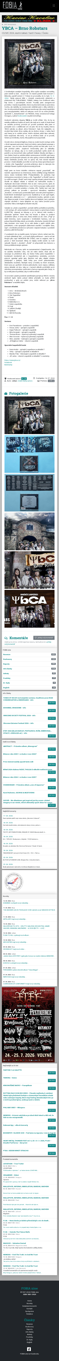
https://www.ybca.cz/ (12, 360)
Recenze (29, 1324)
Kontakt (29, 1309)
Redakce (29, 1314)
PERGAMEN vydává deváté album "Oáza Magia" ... (21, 969)
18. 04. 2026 (8, 823)
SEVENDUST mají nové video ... (14, 948)
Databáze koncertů (29, 1306)
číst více (52, 703)
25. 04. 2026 (8, 864)
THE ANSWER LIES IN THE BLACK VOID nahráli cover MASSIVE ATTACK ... (29, 910)
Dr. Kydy (29, 1340)
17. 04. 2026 (8, 816)
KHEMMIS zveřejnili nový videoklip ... (16, 902)
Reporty (29, 1329)
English (29, 1342)
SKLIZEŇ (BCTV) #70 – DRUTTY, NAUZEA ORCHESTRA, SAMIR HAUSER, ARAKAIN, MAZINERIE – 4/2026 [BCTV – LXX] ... (26, 926)
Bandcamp (8, 365)
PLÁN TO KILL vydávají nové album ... (16, 934)
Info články (29, 1332)
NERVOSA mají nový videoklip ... (15, 976)
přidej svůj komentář (44, 638)
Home (29, 1301)
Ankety (29, 1334)
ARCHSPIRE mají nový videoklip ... (15, 941)
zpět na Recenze (9, 24)
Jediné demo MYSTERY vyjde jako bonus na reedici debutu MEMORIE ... (29, 955)
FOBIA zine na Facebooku (29, 1351)
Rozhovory (29, 1327)
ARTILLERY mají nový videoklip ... (15, 918)
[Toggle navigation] (54, 5)
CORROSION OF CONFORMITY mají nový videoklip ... (22, 983)
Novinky (29, 1303)
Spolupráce (29, 1311)
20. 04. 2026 (8, 857)
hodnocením (22, 116)
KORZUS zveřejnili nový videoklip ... (16, 962)
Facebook (8, 362)
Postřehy (29, 1337)
